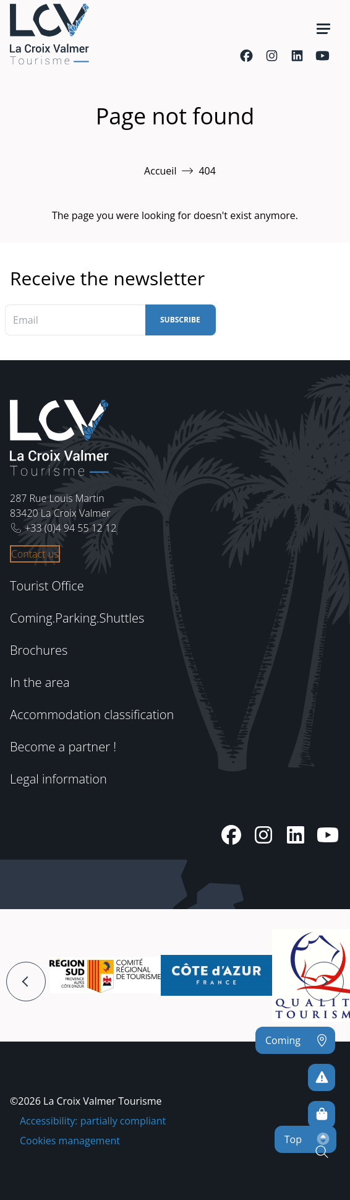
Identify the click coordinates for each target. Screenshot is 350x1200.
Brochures (38, 650)
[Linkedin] (297, 56)
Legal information (58, 779)
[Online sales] (321, 1114)
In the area (40, 682)
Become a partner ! (63, 746)
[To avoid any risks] (321, 1077)
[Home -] (49, 34)
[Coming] (295, 1040)
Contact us (35, 554)
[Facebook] (246, 56)
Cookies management (70, 1140)
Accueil (160, 171)
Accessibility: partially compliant (93, 1121)
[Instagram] (271, 56)
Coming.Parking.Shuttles (77, 618)
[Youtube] (322, 56)
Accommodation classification (92, 714)
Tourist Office (47, 585)
